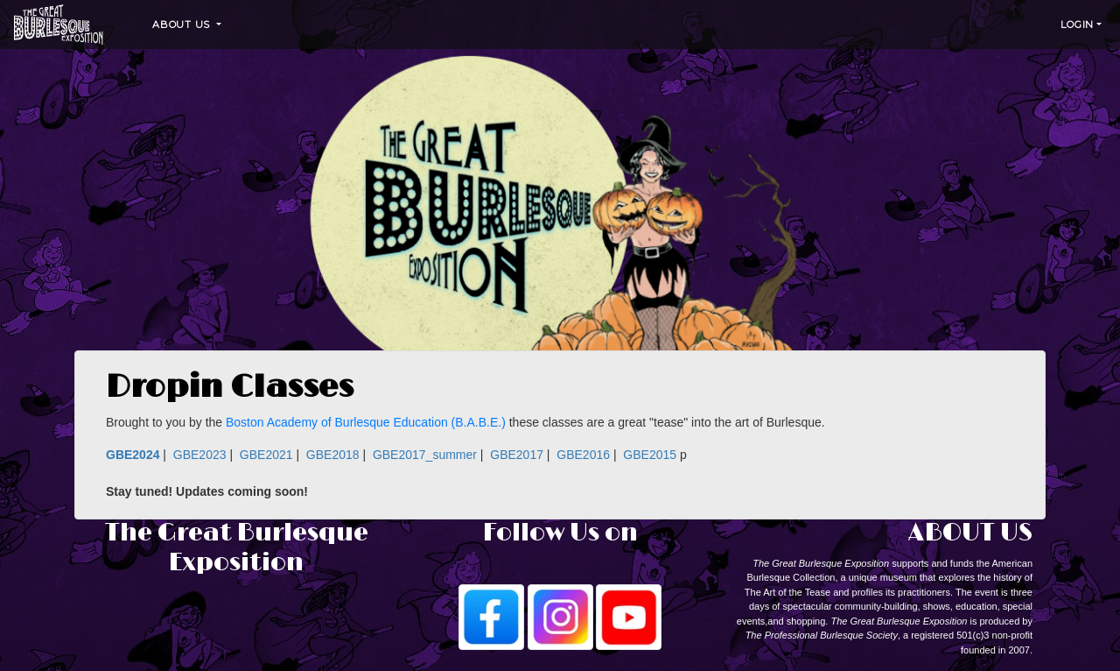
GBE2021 (266, 455)
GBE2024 (132, 455)
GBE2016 (583, 455)
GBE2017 (516, 455)
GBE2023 (200, 455)
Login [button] (1077, 24)
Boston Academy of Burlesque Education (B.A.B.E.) (366, 422)
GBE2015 (649, 455)
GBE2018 (333, 455)
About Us (183, 24)
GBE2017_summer (425, 455)
